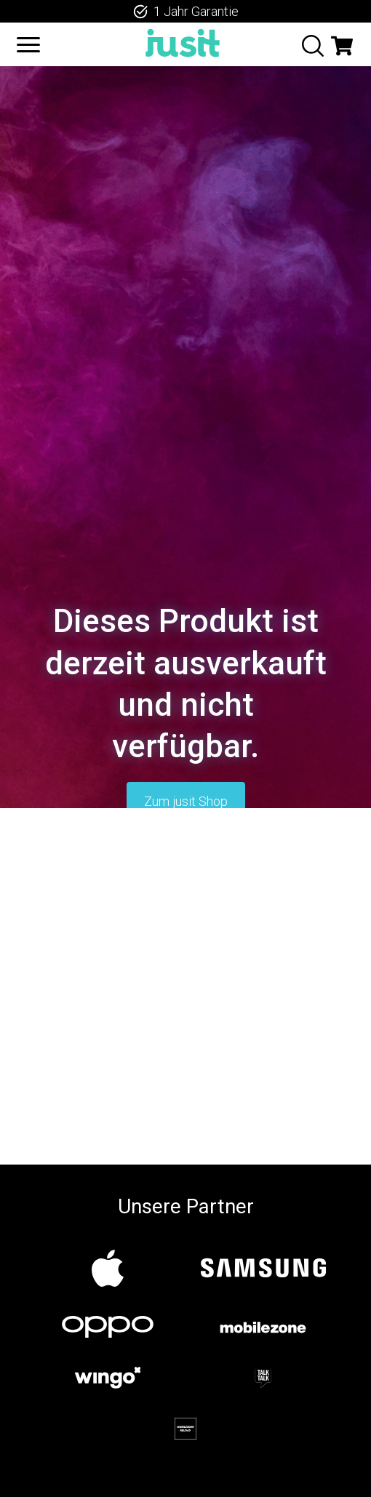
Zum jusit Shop (186, 801)
